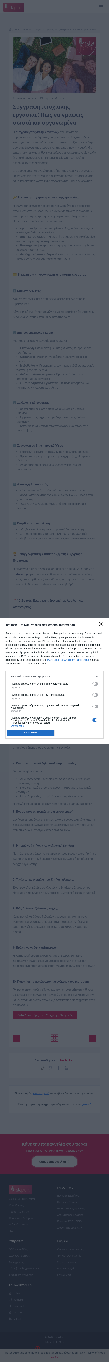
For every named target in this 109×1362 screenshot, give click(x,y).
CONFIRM (31, 732)
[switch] (95, 684)
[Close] (102, 625)
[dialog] (54, 681)
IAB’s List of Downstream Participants (68, 659)
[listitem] (54, 676)
